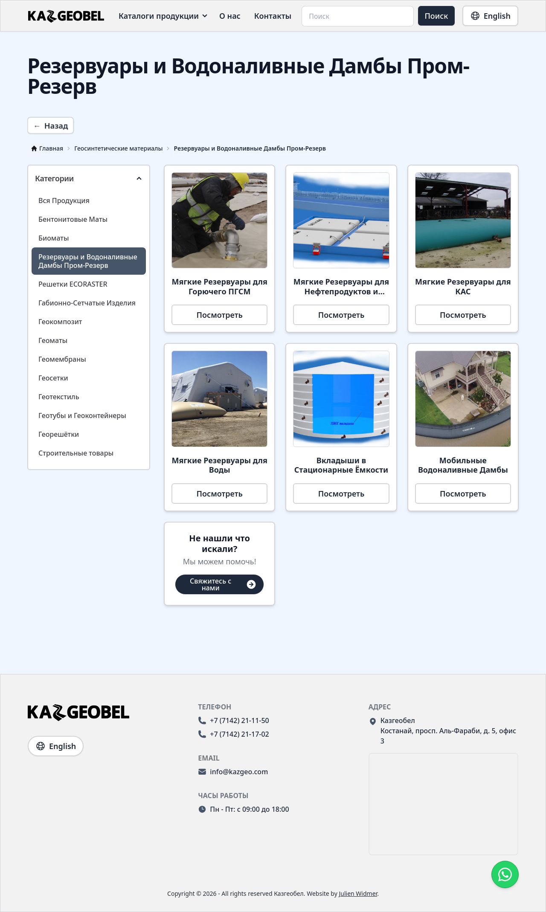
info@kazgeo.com (233, 771)
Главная (47, 148)
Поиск (436, 16)
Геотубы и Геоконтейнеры (82, 415)
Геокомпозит (60, 321)
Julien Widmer (358, 893)
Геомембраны (62, 359)
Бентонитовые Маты (72, 219)
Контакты (273, 16)
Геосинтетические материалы (118, 148)
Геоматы (52, 340)
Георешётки (58, 434)
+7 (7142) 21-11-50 (233, 720)
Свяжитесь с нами (223, 584)
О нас (230, 16)
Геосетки (53, 378)
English (490, 16)
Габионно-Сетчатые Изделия (87, 303)
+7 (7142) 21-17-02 (233, 734)
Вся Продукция (64, 200)
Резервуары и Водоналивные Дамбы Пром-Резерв (250, 148)
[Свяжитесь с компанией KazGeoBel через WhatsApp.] (505, 874)
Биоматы (53, 238)
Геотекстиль (58, 396)
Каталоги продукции (159, 16)
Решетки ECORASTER (72, 284)
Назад (50, 125)
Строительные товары (75, 453)
